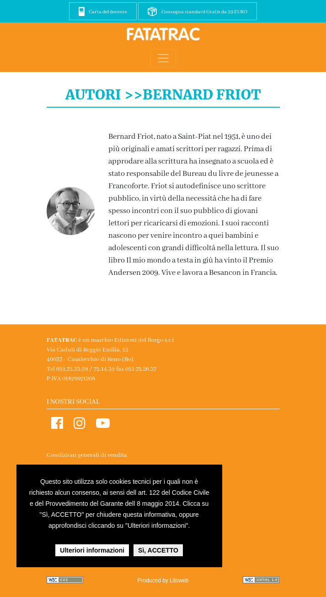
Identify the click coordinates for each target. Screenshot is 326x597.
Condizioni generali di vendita (87, 455)
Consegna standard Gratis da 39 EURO (204, 12)
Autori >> (104, 94)
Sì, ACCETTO (158, 550)
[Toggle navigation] (163, 58)
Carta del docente (108, 12)
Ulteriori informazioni (92, 550)
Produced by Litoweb (162, 580)
